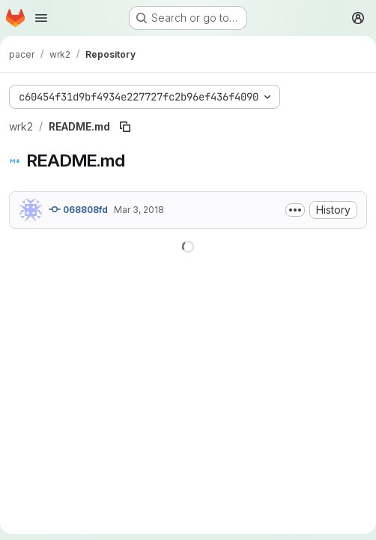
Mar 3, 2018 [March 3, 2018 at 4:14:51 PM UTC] (139, 209)
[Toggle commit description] (295, 210)
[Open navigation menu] (41, 18)
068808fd (78, 209)
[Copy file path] (125, 127)
